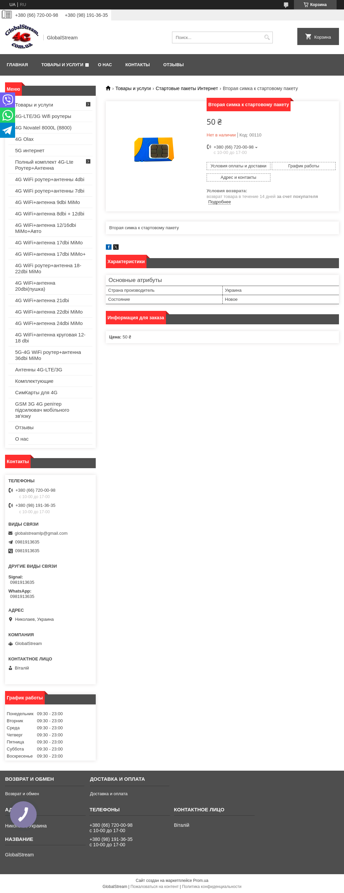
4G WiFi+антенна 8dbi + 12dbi (49, 213)
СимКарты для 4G (36, 392)
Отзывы (173, 64)
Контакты (137, 64)
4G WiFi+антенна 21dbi (42, 300)
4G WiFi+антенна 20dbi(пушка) (35, 286)
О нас (105, 64)
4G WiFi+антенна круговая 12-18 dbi (50, 337)
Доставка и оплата (109, 793)
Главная (17, 64)
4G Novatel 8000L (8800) (43, 127)
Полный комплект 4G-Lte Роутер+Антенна (44, 165)
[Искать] (267, 37)
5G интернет (29, 150)
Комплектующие (34, 381)
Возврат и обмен (22, 793)
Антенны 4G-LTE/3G (38, 369)
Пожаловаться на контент (154, 886)
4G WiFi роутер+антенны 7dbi (49, 191)
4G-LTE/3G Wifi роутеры (43, 116)
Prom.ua (200, 880)
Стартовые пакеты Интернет (187, 88)
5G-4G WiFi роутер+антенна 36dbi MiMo (48, 355)
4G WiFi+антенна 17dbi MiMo (49, 242)
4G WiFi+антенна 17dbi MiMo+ (50, 254)
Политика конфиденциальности (212, 886)
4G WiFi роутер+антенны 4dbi (49, 179)
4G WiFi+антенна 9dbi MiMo (47, 202)
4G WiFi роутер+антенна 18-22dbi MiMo (48, 268)
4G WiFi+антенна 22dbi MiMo (49, 312)
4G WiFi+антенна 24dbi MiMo (49, 323)
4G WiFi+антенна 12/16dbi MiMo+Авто (45, 228)
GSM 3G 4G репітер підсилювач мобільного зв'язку (42, 410)
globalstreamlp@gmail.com (41, 533)
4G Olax (24, 139)
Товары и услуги (62, 64)
